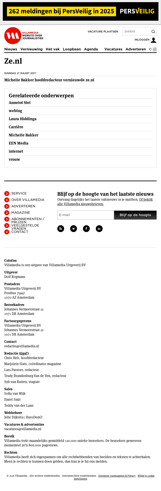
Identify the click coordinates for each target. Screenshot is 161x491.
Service (19, 193)
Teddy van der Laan (18, 405)
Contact (19, 232)
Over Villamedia (27, 200)
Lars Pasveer (13, 370)
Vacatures (113, 49)
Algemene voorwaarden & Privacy (117, 475)
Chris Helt (11, 358)
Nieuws (10, 49)
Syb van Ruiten (15, 382)
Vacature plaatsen (103, 31)
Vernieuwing (31, 49)
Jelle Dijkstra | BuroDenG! (23, 417)
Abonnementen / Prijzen (27, 220)
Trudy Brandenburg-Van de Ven (27, 376)
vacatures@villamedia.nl (22, 429)
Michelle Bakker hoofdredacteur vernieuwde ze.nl (49, 79)
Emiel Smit (12, 399)
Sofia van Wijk (15, 393)
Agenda (91, 49)
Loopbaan (72, 49)
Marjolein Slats (15, 364)
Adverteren (136, 49)
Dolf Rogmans (14, 277)
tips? (24, 353)
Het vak (53, 49)
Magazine (20, 213)
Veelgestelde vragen (25, 227)
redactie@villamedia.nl (21, 346)
